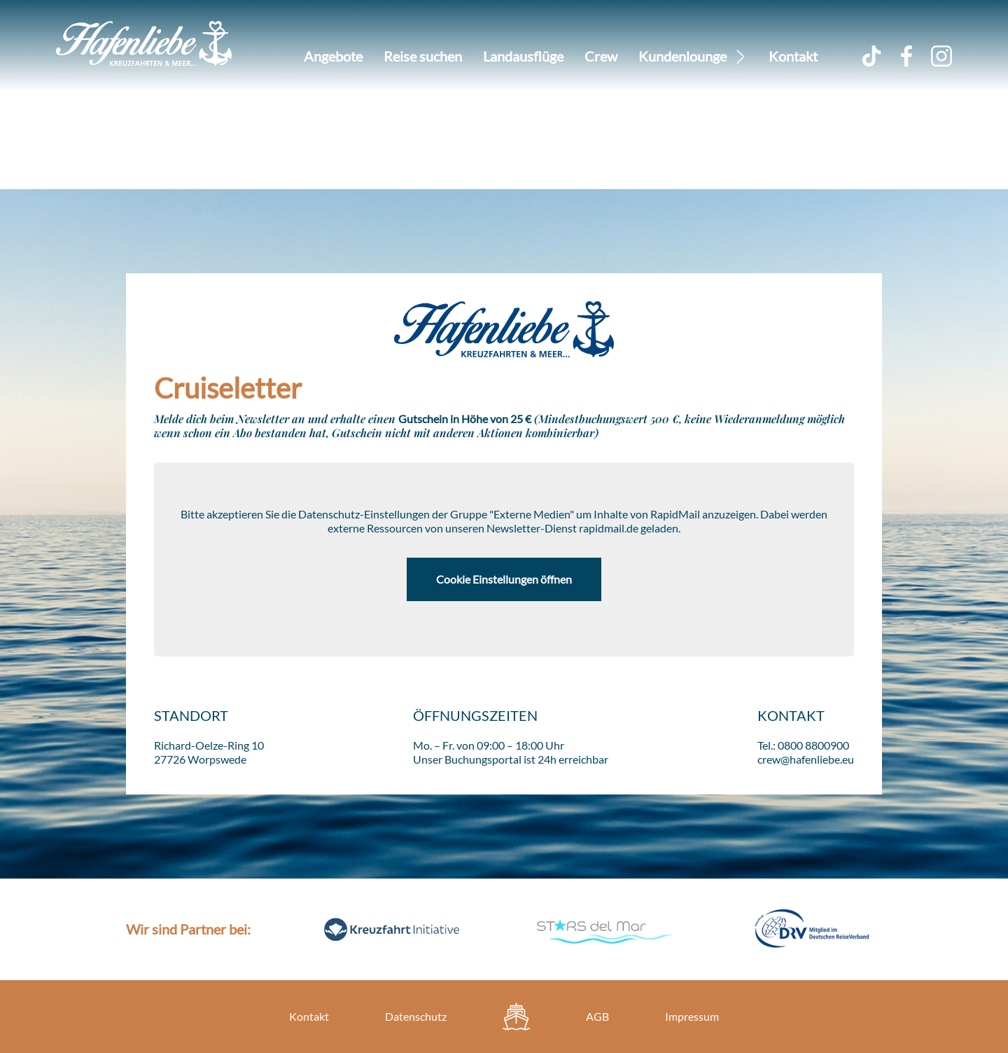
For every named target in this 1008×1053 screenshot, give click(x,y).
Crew (600, 56)
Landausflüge (523, 56)
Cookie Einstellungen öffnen (504, 579)
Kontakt (793, 56)
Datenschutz (416, 1016)
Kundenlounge (682, 56)
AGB (597, 1016)
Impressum (692, 1016)
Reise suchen (423, 56)
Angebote (333, 56)
